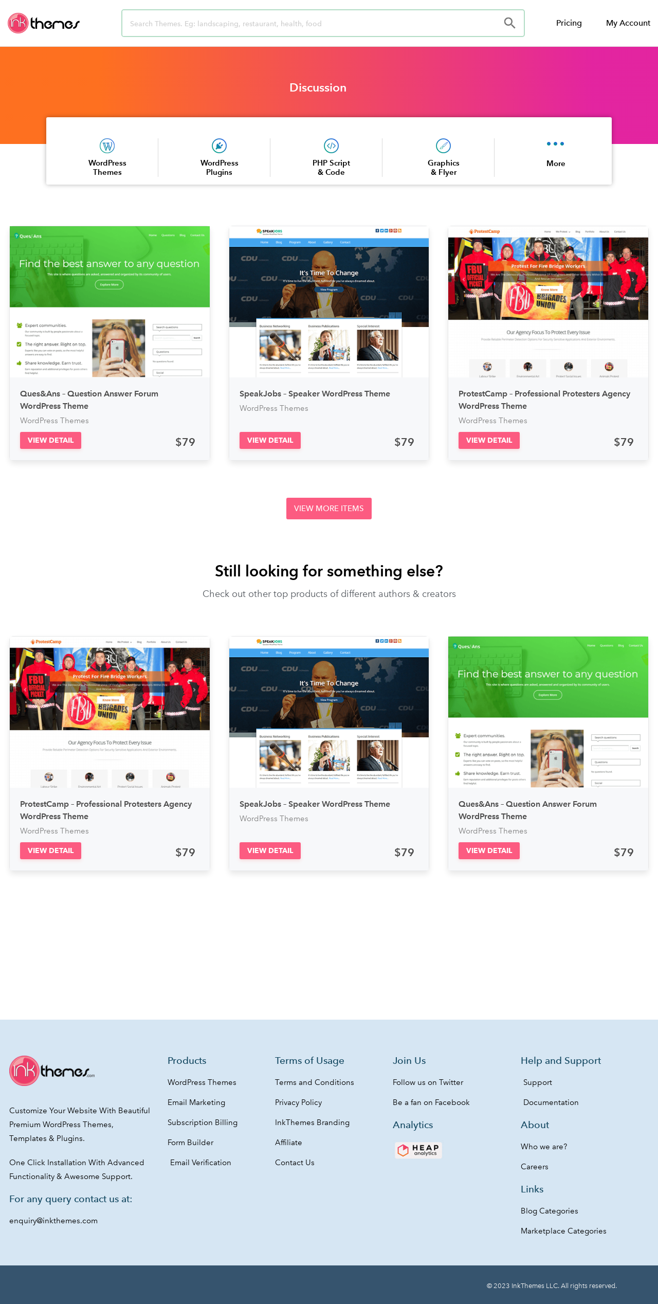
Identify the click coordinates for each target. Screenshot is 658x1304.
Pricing (569, 23)
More (555, 163)
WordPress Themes (107, 167)
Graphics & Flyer (444, 167)
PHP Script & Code (331, 167)
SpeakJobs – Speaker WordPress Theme (315, 394)
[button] (50, 440)
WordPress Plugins (219, 167)
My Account (628, 23)
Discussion (317, 87)
